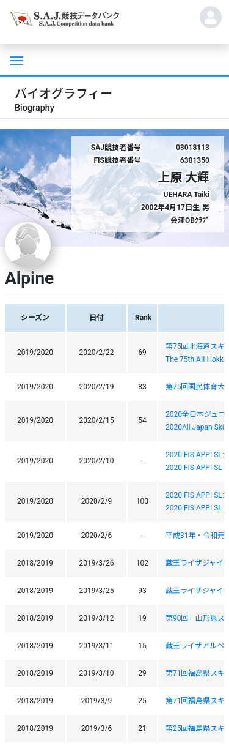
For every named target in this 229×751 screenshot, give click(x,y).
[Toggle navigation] (15, 59)
